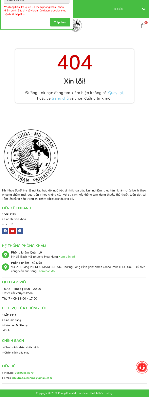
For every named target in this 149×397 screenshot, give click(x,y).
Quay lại (115, 92)
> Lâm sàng (9, 315)
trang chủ (60, 98)
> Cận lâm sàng (11, 320)
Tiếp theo (60, 22)
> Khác (6, 330)
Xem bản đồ (67, 257)
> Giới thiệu (9, 214)
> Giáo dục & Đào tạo (15, 325)
